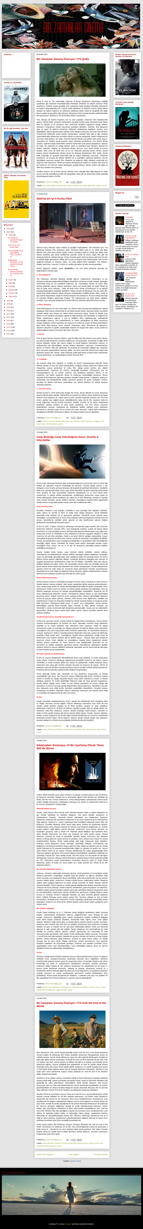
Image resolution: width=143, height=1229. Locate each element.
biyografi (46, 186)
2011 (9, 334)
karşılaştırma (91, 729)
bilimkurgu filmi (48, 1143)
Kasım (11, 280)
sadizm (98, 186)
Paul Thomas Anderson (80, 987)
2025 (9, 229)
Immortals (129, 217)
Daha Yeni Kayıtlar (45, 1154)
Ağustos (11, 290)
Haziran (11, 296)
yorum (104, 186)
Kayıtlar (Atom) (75, 1161)
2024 (9, 232)
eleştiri (45, 987)
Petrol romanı (95, 987)
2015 (9, 320)
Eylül (10, 286)
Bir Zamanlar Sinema (6, 6)
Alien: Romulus (67, 421)
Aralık (10, 235)
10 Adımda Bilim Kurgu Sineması (131, 274)
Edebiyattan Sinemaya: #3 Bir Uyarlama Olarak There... (15, 263)
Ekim (10, 283)
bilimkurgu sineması (55, 729)
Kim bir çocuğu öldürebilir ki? (131, 237)
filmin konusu (83, 1143)
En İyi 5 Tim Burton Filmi (130, 295)
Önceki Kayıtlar (101, 1154)
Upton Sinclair (61, 990)
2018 (9, 311)
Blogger (68, 1224)
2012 (9, 330)
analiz (45, 729)
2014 (9, 324)
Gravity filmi (68, 729)
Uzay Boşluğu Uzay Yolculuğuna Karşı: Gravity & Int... (15, 254)
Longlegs (96, 421)
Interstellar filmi (79, 729)
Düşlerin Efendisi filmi (58, 186)
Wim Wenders (50, 1146)
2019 (9, 307)
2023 (9, 301)
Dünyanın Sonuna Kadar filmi (66, 1143)
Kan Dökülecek (54, 987)
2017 (9, 314)
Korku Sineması (86, 421)
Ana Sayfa (73, 1154)
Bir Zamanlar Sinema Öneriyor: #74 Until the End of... (15, 272)
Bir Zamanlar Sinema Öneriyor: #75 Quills (63, 59)
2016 (9, 317)
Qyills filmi (91, 186)
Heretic (76, 421)
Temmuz (11, 293)
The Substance (51, 424)
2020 (9, 304)
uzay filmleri (101, 729)
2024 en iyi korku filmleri (52, 421)
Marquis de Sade (80, 186)
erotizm (70, 186)
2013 (9, 327)
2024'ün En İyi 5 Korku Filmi (54, 198)
